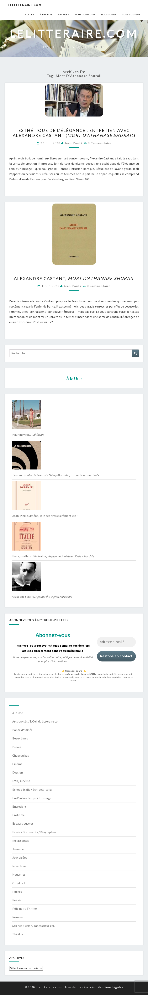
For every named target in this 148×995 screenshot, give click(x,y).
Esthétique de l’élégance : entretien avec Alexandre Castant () (74, 133)
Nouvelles (18, 874)
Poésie (16, 900)
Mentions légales (110, 987)
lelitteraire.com (24, 4)
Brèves (16, 747)
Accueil (29, 14)
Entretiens (19, 806)
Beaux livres (20, 738)
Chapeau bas (20, 755)
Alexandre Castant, (74, 278)
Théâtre (17, 934)
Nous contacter (85, 14)
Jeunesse (18, 849)
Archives (63, 14)
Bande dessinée (22, 730)
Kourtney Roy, (28, 435)
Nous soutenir (131, 14)
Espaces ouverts (23, 823)
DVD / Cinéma (21, 781)
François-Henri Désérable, (53, 556)
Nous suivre (108, 14)
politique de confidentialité (76, 657)
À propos (46, 14)
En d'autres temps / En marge (31, 798)
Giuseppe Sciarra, (42, 597)
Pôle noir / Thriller (24, 908)
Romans (17, 917)
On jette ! (18, 883)
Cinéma (17, 764)
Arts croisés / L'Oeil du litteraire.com (36, 721)
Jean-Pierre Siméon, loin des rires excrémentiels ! (44, 516)
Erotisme (18, 815)
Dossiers (18, 772)
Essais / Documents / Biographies (34, 832)
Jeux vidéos (19, 857)
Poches (17, 892)
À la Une (17, 713)
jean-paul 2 (74, 143)
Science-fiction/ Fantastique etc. (33, 926)
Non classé (19, 866)
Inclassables (20, 840)
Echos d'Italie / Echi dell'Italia (32, 789)
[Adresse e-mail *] (116, 642)
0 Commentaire (99, 143)
